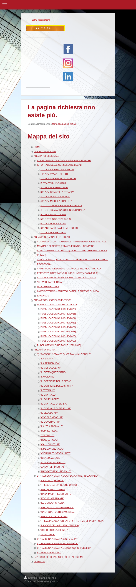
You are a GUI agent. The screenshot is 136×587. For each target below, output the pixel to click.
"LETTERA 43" (48, 390)
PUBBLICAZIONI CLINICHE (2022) (58, 327)
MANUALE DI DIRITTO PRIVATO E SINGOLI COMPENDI (66, 246)
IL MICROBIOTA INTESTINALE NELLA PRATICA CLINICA (66, 277)
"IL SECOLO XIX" (49, 413)
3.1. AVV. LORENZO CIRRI (54, 187)
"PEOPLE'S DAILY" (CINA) (54, 516)
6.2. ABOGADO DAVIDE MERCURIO (59, 228)
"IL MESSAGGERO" (51, 368)
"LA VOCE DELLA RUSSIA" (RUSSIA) (60, 525)
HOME (37, 147)
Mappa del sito (47, 577)
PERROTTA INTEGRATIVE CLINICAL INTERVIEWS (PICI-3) (67, 273)
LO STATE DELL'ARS (48, 286)
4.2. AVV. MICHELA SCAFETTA (56, 201)
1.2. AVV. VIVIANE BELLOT (54, 174)
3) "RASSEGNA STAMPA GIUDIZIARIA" (57, 539)
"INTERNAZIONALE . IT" (53, 462)
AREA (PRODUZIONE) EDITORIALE (52, 237)
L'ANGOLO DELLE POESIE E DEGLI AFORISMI (58, 557)
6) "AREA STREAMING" (49, 552)
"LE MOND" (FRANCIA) (52, 480)
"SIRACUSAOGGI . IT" (52, 458)
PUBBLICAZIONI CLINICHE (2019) (58, 341)
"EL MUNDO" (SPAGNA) (53, 503)
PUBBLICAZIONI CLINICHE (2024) (58, 318)
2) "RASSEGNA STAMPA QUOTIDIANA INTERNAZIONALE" (67, 476)
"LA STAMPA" (47, 358)
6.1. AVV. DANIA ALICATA (53, 223)
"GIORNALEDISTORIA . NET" (55, 453)
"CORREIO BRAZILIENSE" (54, 530)
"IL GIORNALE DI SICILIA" (54, 404)
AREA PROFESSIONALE (46, 156)
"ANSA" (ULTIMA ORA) (52, 467)
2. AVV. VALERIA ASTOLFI (54, 183)
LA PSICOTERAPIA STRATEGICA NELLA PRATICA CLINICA (68, 291)
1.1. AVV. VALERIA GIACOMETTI (57, 169)
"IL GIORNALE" (48, 395)
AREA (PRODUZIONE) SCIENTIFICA (52, 300)
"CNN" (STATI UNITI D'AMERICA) (58, 512)
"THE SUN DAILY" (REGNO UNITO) (59, 485)
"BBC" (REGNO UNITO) (53, 489)
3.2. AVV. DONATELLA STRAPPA (57, 192)
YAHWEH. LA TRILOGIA (49, 282)
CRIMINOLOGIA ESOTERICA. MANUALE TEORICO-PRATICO (69, 268)
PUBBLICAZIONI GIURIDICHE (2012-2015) (59, 345)
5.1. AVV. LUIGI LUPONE (53, 214)
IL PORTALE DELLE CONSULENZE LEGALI (59, 165)
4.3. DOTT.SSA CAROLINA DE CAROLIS (61, 205)
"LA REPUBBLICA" (50, 363)
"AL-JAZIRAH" (48, 534)
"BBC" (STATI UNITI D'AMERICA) (57, 507)
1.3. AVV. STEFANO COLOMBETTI (58, 178)
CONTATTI (39, 561)
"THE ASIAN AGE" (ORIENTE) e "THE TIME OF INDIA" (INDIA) (72, 521)
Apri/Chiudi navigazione (68, 5)
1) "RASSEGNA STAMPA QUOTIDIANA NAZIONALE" (64, 354)
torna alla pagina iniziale (64, 124)
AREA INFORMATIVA (44, 350)
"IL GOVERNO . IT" (50, 422)
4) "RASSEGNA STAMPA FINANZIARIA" (57, 543)
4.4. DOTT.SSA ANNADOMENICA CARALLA (63, 210)
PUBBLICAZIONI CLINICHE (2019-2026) (57, 304)
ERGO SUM (43, 295)
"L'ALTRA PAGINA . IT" (52, 426)
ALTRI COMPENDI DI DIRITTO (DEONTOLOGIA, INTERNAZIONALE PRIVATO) (72, 252)
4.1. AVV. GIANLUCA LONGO (55, 196)
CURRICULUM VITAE (45, 151)
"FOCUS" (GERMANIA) (52, 498)
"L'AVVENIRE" (48, 377)
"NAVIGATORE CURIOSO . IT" (56, 471)
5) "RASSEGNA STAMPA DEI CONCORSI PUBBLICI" (64, 548)
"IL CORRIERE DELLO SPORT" (57, 386)
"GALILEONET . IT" (50, 444)
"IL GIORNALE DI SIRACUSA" (56, 408)
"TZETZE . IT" (47, 435)
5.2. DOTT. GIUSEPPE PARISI (56, 219)
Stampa (31, 577)
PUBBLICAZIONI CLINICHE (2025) (58, 314)
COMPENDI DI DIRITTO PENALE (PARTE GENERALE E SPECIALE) (72, 241)
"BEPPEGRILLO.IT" (51, 431)
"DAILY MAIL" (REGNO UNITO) (56, 494)
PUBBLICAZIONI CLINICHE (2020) (58, 336)
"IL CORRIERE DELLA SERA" (56, 381)
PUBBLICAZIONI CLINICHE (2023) (58, 322)
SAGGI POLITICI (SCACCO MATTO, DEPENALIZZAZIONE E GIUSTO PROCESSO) (72, 261)
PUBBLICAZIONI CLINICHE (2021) (58, 331)
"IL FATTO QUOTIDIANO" (53, 372)
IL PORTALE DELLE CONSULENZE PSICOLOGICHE (64, 160)
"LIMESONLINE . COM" (52, 449)
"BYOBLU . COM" (49, 440)
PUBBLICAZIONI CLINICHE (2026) (58, 309)
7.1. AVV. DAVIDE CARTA (53, 232)
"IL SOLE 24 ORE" (50, 399)
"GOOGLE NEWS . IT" (52, 417)
